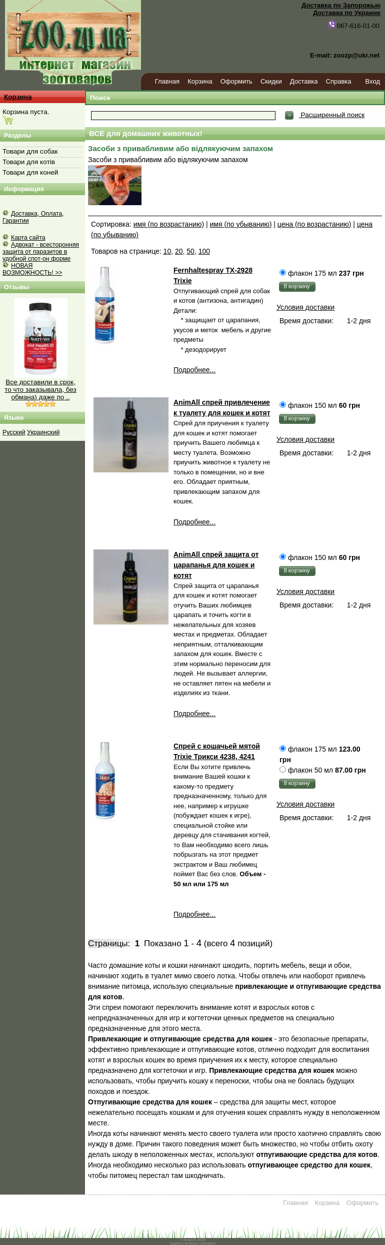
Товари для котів (28, 162)
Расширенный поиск (331, 115)
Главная (167, 81)
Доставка (304, 81)
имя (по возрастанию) (169, 224)
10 (168, 251)
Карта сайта (28, 237)
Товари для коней (30, 172)
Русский (14, 432)
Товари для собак (30, 151)
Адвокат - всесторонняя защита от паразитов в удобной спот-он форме (40, 251)
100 (204, 251)
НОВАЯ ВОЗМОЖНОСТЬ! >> (32, 269)
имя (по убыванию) (241, 224)
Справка (339, 81)
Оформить (236, 81)
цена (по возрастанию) (315, 224)
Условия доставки (305, 307)
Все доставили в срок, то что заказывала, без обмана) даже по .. (40, 389)
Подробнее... (195, 370)
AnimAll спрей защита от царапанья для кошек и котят (216, 564)
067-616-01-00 (353, 25)
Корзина (200, 81)
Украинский (43, 432)
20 (179, 251)
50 (190, 251)
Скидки (271, 81)
